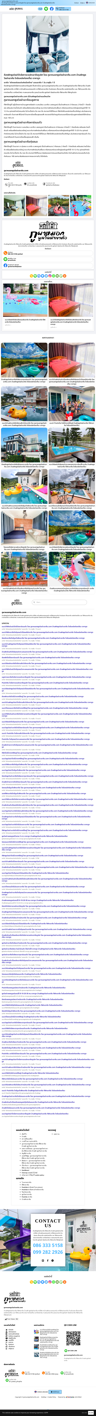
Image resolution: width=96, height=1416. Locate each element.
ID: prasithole (32, 185)
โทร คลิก (10, 183)
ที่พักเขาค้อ (25, 1185)
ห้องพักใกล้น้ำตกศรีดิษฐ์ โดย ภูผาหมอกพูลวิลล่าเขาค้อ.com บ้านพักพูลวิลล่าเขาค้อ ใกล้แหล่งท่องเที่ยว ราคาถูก (49, 1347)
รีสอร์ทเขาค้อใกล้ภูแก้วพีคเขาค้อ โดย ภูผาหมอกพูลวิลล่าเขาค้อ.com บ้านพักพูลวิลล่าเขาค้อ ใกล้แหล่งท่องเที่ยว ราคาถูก (43, 638)
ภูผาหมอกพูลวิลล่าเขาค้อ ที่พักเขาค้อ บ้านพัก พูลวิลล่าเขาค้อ (34, 1145)
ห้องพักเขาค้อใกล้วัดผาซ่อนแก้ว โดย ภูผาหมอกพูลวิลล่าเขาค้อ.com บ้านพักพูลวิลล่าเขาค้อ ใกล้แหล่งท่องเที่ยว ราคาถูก (49, 1355)
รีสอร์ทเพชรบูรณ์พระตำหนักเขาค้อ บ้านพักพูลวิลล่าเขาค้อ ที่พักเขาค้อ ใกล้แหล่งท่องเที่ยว (32, 999)
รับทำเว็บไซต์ (78, 1397)
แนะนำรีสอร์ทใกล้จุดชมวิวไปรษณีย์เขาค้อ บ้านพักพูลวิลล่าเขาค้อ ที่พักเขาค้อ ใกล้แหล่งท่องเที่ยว (35, 923)
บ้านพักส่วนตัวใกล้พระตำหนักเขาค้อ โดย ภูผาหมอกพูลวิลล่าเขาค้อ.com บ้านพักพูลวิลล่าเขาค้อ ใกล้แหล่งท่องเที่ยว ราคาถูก (44, 918)
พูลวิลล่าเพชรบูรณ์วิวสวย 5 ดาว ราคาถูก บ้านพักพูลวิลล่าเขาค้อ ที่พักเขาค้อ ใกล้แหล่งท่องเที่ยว (35, 836)
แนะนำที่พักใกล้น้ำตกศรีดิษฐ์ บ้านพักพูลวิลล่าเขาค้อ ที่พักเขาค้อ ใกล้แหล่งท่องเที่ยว (30, 1073)
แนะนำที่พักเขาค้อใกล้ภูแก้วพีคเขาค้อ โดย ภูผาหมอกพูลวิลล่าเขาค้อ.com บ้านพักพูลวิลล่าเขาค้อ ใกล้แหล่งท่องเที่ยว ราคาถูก (45, 764)
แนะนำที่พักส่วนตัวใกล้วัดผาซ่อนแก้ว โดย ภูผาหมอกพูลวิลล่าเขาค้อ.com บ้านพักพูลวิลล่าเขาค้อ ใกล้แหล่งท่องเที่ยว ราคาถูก (44, 626)
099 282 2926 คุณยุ (51, 1374)
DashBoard (25, 1170)
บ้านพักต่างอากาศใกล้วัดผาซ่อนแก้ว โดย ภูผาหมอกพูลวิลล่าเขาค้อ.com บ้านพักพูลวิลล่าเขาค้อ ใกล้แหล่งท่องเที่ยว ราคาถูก (44, 782)
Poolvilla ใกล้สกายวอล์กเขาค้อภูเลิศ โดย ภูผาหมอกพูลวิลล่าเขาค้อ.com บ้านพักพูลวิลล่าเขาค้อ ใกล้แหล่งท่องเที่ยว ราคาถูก (45, 683)
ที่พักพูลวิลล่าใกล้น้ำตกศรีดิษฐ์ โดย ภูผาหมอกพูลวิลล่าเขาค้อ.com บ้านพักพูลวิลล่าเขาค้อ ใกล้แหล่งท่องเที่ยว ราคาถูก (42, 855)
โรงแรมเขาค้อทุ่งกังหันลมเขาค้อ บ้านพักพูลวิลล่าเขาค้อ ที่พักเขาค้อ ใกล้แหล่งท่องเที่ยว (32, 974)
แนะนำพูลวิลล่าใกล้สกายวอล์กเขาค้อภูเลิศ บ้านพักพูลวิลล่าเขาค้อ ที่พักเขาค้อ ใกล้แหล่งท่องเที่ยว (35, 1114)
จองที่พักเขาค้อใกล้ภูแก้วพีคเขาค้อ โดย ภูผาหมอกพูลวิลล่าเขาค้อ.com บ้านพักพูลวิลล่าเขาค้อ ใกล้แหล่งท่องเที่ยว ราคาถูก (44, 793)
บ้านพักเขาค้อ (26, 1199)
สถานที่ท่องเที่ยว (27, 1139)
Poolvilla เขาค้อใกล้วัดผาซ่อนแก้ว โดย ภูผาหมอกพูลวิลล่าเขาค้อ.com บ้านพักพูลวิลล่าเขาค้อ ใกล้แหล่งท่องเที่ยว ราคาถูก (44, 1053)
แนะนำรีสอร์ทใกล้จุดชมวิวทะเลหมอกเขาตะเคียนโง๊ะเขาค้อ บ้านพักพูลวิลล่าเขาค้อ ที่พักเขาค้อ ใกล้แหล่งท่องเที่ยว (72, 465)
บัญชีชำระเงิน (26, 1153)
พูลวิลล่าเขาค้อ (27, 1194)
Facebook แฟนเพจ (13, 265)
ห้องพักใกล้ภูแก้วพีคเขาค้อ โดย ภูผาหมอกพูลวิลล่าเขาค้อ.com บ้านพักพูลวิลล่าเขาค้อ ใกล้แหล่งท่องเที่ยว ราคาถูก (41, 1048)
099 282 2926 (48, 1252)
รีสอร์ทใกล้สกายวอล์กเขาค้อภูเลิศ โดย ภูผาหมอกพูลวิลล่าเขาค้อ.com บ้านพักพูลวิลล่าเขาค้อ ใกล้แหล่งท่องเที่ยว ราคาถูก (44, 906)
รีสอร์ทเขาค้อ (26, 1192)
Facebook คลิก (50, 183)
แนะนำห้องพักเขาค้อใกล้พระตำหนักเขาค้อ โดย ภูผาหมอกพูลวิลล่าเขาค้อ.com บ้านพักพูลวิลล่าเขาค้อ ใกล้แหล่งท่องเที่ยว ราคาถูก (46, 1084)
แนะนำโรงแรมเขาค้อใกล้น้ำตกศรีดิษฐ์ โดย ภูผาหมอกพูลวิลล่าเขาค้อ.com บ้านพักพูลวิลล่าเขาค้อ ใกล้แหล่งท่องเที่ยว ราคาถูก (45, 708)
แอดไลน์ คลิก (30, 183)
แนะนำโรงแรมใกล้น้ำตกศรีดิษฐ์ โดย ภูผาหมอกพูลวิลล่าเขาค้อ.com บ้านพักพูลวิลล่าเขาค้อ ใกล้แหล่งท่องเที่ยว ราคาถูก (49, 1332)
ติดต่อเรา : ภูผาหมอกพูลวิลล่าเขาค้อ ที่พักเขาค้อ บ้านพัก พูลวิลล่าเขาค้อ (33, 1161)
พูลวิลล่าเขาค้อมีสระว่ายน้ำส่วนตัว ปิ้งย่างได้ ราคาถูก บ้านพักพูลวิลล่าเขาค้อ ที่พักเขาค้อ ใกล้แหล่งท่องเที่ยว (38, 949)
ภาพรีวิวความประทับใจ (29, 1141)
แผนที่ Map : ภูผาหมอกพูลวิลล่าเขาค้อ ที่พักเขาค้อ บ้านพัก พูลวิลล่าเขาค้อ (34, 1157)
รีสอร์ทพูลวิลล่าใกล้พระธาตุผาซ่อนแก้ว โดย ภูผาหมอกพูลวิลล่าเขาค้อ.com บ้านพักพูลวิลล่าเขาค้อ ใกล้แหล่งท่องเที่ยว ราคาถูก (49, 1339)
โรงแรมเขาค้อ (26, 1182)
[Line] (35, 276)
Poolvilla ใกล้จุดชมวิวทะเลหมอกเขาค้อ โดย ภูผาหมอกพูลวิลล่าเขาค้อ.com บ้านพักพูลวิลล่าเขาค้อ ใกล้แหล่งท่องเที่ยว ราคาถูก (46, 739)
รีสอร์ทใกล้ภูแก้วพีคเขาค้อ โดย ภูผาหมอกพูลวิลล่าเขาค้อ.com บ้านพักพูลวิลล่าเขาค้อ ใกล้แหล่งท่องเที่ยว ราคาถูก (41, 1011)
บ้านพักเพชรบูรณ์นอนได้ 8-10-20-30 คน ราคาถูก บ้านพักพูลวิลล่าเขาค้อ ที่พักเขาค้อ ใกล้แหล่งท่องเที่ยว (38, 900)
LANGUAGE (92, 3)
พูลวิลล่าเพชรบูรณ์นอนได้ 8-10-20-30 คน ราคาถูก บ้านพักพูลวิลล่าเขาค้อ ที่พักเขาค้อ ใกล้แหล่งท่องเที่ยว (38, 993)
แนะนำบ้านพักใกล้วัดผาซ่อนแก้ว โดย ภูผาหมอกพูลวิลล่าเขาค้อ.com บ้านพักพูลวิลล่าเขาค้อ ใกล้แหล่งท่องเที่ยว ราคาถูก (43, 861)
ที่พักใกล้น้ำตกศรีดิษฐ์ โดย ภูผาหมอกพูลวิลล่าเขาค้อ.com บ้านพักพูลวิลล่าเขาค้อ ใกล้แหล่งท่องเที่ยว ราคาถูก (39, 753)
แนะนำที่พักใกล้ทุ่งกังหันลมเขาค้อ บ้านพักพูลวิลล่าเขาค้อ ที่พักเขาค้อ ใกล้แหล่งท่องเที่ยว (32, 1005)
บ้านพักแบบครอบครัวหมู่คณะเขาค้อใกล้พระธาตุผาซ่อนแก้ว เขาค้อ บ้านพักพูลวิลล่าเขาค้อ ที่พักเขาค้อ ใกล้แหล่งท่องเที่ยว (72, 589)
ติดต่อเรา (76, 3)
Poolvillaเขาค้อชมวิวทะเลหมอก (32, 1187)
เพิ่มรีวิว (24, 1134)
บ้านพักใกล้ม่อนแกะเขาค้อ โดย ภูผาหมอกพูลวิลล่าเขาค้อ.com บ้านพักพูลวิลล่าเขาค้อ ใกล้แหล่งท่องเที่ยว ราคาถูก (41, 1108)
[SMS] (61, 276)
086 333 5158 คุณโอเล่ (15, 185)
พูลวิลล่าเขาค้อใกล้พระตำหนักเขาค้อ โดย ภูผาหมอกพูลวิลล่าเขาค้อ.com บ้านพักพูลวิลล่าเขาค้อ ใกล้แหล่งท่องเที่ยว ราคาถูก (44, 943)
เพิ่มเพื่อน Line (12, 259)
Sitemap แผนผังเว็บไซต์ (29, 1173)
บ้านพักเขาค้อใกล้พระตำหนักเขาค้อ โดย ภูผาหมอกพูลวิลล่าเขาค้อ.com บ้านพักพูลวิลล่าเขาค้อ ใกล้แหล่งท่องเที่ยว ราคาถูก (44, 1042)
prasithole (12, 260)
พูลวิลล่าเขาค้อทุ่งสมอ (52, 185)
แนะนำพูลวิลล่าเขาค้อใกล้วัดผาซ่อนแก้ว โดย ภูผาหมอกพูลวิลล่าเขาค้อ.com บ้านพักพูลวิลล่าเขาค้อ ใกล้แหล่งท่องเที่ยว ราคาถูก (45, 727)
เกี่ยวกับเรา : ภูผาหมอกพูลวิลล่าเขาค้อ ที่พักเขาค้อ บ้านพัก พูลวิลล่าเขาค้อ (34, 1166)
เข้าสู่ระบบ (82, 3)
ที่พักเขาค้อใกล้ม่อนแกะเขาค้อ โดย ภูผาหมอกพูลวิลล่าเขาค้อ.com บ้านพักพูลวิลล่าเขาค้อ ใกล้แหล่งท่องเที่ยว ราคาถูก (42, 1079)
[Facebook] (38, 276)
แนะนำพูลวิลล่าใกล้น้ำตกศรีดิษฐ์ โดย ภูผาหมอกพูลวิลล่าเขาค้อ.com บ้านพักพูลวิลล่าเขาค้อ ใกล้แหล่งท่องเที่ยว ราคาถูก (43, 758)
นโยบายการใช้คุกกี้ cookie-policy (33, 1175)
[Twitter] (46, 276)
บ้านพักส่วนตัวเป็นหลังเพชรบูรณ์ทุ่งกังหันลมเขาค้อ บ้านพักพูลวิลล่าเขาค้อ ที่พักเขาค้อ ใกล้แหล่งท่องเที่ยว (38, 1102)
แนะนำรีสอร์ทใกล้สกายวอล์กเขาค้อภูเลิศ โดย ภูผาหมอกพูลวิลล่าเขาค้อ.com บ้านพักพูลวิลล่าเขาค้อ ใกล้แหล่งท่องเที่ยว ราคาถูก (71, 548)
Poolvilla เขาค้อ (27, 1197)
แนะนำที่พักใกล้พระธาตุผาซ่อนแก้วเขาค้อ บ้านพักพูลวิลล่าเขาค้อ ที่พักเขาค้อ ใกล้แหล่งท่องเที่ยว (35, 1028)
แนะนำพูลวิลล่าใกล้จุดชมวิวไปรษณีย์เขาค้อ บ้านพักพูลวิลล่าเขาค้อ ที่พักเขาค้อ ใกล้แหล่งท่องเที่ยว (35, 873)
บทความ (56, 1134)
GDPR (46, 1413)
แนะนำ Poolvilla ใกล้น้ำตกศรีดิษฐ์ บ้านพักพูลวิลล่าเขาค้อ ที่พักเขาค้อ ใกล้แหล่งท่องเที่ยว (71, 424)
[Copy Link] (31, 276)
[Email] (57, 276)
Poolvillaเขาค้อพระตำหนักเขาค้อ (33, 1189)
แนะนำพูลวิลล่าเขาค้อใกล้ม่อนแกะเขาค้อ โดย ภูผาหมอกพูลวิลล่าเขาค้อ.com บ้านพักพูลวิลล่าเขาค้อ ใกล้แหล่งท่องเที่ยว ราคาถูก (46, 824)
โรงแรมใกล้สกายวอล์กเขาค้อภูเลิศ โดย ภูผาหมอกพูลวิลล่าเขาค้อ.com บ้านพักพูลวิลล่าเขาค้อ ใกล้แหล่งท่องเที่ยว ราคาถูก (24, 548)
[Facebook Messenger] (42, 276)
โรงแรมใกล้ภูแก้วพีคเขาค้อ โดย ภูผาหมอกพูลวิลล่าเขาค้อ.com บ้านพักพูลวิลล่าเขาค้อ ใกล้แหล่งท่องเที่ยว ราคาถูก (41, 787)
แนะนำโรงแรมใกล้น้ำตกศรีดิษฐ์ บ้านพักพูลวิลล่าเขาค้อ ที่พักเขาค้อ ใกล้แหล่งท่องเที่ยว (31, 1017)
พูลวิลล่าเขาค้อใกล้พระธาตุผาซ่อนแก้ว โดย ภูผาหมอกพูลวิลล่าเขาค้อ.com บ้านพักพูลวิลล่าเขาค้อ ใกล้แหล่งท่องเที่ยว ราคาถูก (45, 954)
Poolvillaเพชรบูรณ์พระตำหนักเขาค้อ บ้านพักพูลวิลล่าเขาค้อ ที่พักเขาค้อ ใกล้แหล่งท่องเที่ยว (34, 987)
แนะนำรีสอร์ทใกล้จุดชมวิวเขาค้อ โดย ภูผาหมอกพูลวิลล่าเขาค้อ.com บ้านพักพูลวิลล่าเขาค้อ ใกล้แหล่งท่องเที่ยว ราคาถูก (43, 722)
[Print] (64, 276)
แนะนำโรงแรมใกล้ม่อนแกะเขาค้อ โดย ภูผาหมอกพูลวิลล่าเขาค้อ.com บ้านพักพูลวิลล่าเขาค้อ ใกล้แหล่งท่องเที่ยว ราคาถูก (43, 886)
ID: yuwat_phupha (15, 1381)
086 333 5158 (64, 9)
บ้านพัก (24, 1136)
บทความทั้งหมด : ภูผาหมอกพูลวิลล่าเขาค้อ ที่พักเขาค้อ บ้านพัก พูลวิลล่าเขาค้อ (35, 1149)
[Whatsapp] (53, 276)
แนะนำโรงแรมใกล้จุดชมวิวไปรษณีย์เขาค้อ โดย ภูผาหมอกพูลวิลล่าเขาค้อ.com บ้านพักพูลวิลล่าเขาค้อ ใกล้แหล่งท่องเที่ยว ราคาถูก (72, 507)
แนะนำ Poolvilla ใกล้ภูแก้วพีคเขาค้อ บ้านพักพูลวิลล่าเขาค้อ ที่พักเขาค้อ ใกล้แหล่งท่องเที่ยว (33, 1090)
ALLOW (88, 1412)
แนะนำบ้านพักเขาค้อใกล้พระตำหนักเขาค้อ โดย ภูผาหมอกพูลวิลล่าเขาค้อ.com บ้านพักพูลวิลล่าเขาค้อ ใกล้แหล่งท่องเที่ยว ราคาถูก (46, 1067)
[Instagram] (50, 276)
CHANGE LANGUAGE (42, 1392)
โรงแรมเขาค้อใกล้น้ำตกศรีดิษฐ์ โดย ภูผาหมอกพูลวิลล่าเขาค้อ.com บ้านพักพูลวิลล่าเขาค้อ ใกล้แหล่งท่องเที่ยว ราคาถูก (43, 842)
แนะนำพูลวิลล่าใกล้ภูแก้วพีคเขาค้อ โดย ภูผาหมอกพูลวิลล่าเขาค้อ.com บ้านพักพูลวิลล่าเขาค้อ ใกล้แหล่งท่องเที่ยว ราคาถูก (44, 770)
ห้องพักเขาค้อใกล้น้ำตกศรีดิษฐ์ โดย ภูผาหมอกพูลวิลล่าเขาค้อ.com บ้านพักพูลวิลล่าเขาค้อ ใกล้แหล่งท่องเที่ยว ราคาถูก (43, 696)
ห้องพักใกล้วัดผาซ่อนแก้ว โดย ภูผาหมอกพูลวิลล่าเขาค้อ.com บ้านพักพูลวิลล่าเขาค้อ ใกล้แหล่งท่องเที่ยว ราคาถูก (41, 657)
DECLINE (76, 1412)
